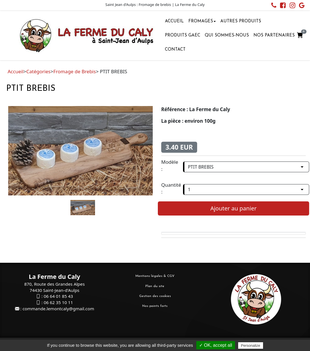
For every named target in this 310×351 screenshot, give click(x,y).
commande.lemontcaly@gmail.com (58, 308)
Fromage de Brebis (74, 71)
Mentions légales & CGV (155, 276)
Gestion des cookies (155, 296)
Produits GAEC (182, 35)
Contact (175, 50)
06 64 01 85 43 (58, 296)
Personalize (250, 345)
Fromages (202, 21)
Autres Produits (240, 21)
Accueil (174, 21)
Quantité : (171, 188)
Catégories (38, 71)
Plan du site (154, 286)
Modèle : (169, 165)
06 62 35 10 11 (58, 302)
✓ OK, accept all (215, 345)
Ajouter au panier (233, 208)
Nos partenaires (274, 35)
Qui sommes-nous (227, 35)
